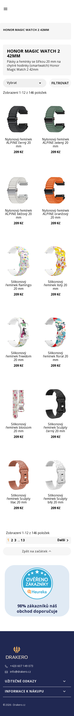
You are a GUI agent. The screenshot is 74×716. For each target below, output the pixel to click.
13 (23, 540)
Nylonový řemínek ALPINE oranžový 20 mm (55, 214)
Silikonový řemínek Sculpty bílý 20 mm (55, 499)
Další (63, 540)
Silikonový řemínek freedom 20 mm (18, 356)
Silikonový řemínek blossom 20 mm (18, 427)
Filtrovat (60, 83)
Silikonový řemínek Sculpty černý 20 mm (55, 427)
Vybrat (24, 83)
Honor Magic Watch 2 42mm (26, 30)
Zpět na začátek (37, 551)
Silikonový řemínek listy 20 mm (55, 285)
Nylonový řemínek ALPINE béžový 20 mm (18, 214)
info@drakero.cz (18, 671)
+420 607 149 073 (19, 666)
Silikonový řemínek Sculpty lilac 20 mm (18, 499)
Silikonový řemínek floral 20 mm (55, 356)
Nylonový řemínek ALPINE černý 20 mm (18, 143)
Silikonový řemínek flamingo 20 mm (19, 285)
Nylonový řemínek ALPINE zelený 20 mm (55, 143)
